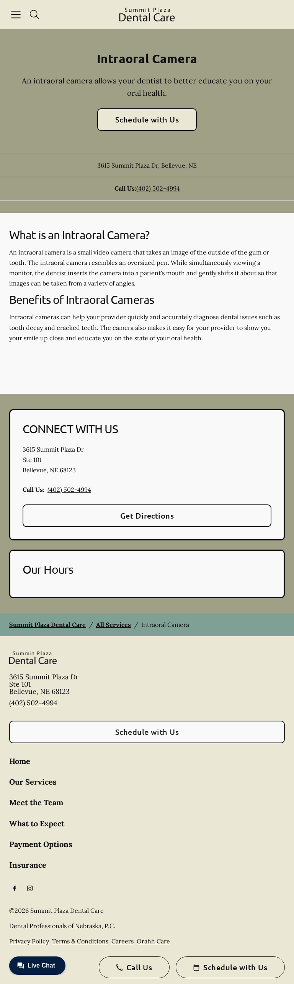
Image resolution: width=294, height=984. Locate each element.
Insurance (27, 865)
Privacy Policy (29, 941)
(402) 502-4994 (158, 188)
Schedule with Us (147, 119)
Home (19, 761)
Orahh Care (153, 941)
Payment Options (40, 844)
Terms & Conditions (80, 941)
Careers (122, 941)
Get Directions (147, 516)
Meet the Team (36, 802)
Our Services (33, 782)
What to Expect (36, 823)
